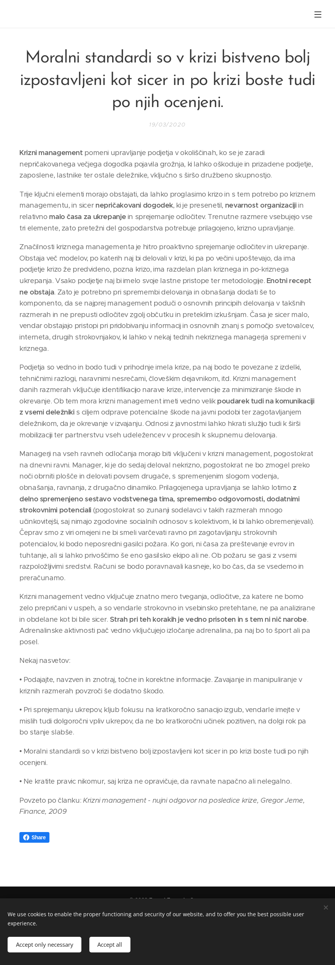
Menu (317, 14)
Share (34, 837)
